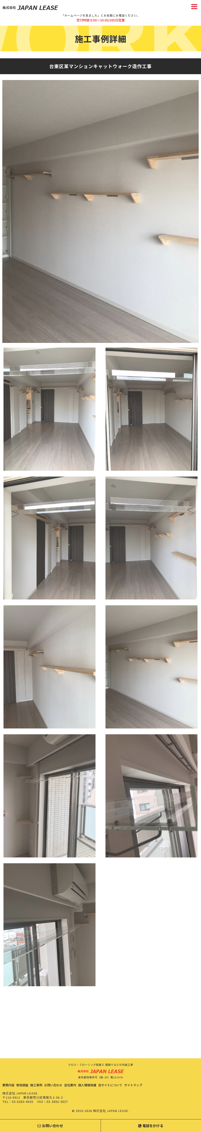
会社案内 (70, 1085)
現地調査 (22, 1085)
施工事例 (36, 1085)
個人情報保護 (87, 1085)
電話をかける (150, 1125)
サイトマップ (133, 1085)
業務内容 (8, 1085)
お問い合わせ (53, 1085)
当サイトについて (110, 1085)
